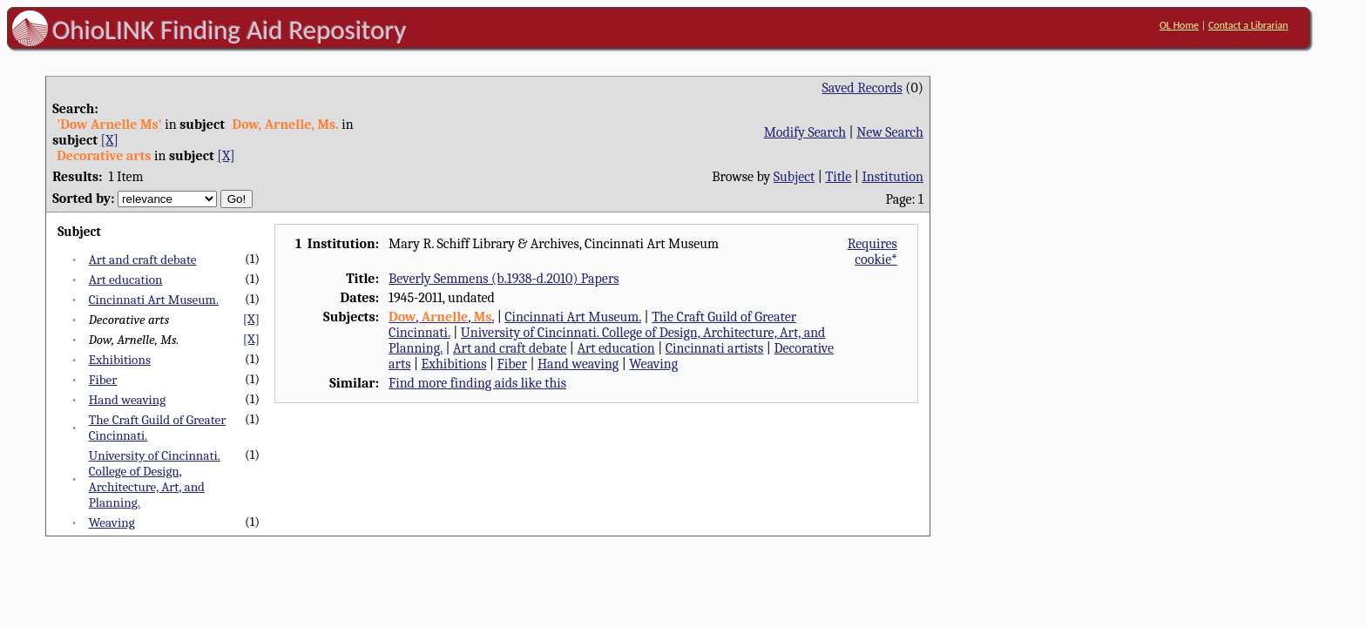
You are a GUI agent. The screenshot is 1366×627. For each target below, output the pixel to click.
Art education (126, 279)
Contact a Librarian (1248, 25)
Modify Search (805, 132)
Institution (892, 177)
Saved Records (862, 88)
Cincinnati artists (715, 348)
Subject (794, 177)
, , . (441, 317)
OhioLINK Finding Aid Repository (229, 29)
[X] (109, 140)
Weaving (112, 522)
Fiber (103, 380)
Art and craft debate (143, 259)
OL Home (1179, 25)
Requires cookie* (872, 251)
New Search (889, 132)
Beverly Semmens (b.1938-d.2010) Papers (504, 279)
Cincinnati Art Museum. (154, 299)
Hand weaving (127, 400)
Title (838, 177)
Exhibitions (120, 359)
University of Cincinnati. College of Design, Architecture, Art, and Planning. (154, 479)
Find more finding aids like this (477, 383)
